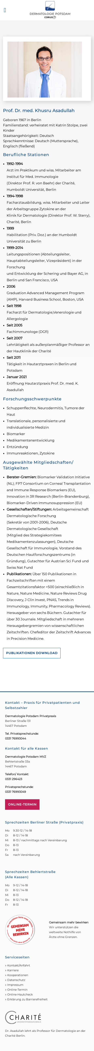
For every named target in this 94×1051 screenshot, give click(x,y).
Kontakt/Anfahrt (18, 944)
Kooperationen (17, 954)
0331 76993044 (15, 718)
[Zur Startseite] (50, 10)
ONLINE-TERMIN (22, 784)
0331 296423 (13, 758)
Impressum (15, 964)
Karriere (13, 949)
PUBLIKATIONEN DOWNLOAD (31, 653)
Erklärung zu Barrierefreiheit (27, 978)
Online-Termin (17, 969)
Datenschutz (16, 959)
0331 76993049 (15, 771)
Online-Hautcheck (20, 973)
